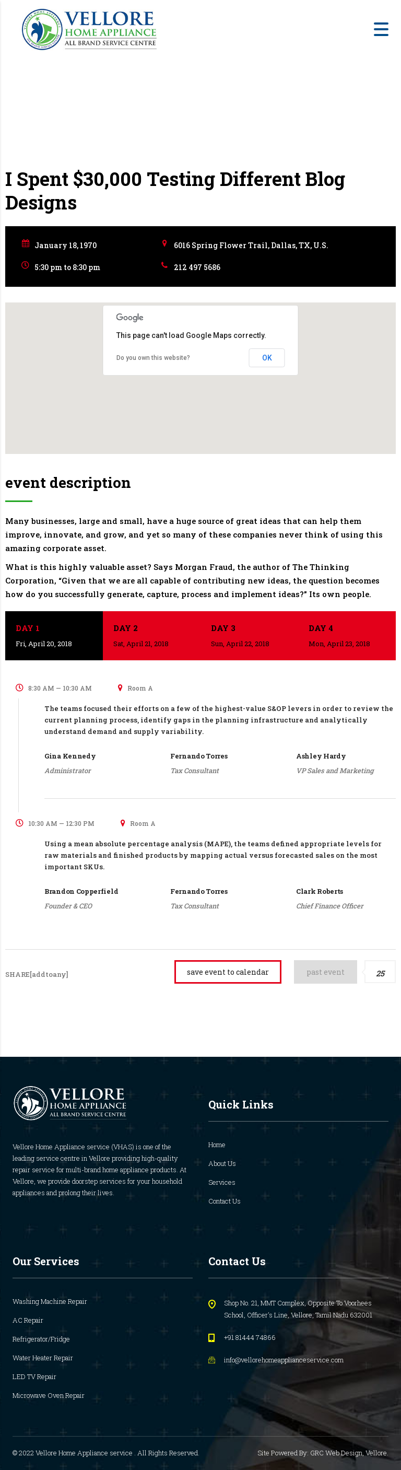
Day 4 (347, 636)
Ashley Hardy (321, 756)
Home (217, 1144)
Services (221, 1182)
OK (267, 358)
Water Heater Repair (43, 1358)
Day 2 (151, 636)
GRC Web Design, (337, 1452)
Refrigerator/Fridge (41, 1339)
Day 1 (54, 636)
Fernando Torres (199, 756)
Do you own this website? (153, 357)
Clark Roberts (319, 891)
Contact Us (224, 1201)
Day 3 (249, 636)
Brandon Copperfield (81, 891)
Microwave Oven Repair (49, 1395)
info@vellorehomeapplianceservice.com (284, 1359)
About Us (222, 1163)
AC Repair (28, 1320)
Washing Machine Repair (50, 1301)
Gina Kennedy (70, 756)
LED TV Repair (34, 1376)
